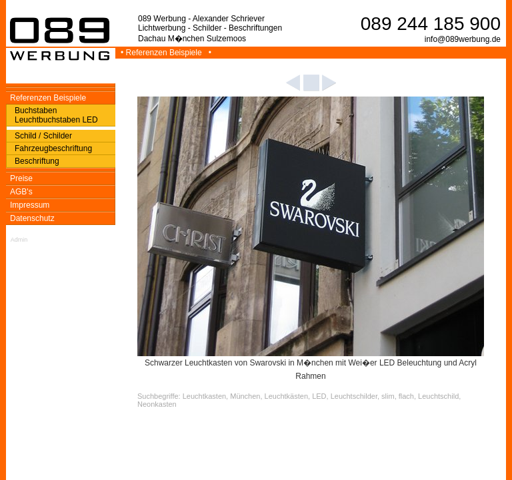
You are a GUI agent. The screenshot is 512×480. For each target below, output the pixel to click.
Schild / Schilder (43, 135)
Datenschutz (32, 218)
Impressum (29, 205)
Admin (19, 239)
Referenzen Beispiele (48, 98)
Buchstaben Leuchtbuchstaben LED (56, 115)
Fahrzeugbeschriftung (53, 148)
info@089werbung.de (463, 39)
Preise (21, 178)
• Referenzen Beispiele (162, 52)
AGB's (21, 191)
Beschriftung (37, 161)
